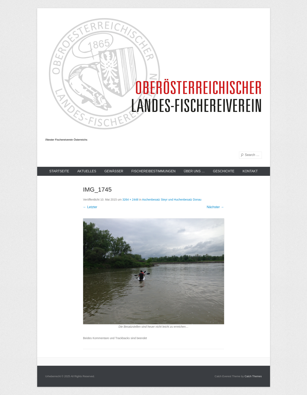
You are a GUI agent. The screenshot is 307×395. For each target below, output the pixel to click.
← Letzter (90, 207)
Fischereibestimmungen (153, 171)
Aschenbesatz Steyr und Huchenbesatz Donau (171, 199)
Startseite (59, 171)
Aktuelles (86, 171)
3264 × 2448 (130, 199)
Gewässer (113, 171)
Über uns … (194, 171)
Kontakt (250, 171)
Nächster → (215, 207)
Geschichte (223, 171)
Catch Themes (253, 376)
